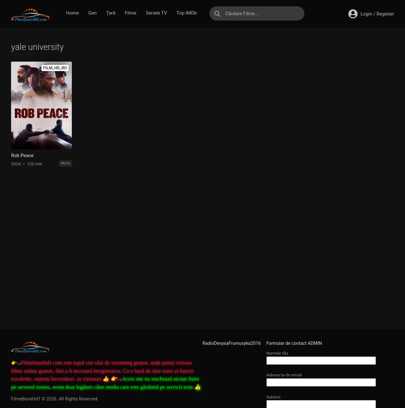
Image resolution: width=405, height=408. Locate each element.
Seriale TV (156, 13)
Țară (110, 13)
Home (72, 13)
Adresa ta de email (321, 378)
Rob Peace (22, 155)
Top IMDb (187, 13)
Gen (92, 13)
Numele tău (321, 356)
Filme (130, 13)
